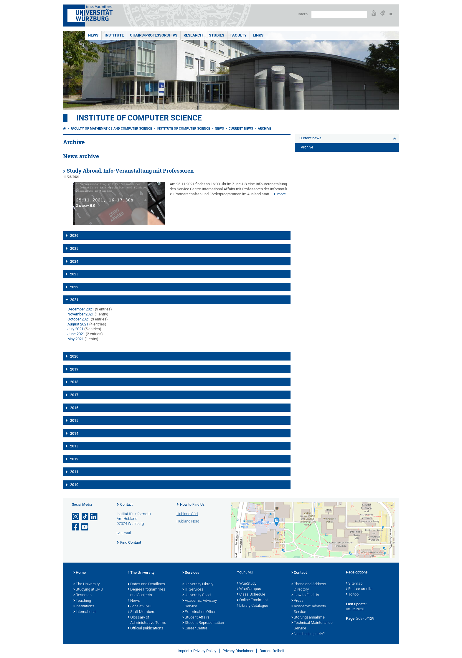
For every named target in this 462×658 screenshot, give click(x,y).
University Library (197, 584)
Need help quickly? (308, 634)
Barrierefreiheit (272, 651)
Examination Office (199, 612)
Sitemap (354, 583)
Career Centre (194, 628)
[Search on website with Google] (339, 14)
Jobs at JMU (139, 606)
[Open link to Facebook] (76, 527)
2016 (74, 408)
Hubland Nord (187, 521)
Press (297, 601)
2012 (74, 459)
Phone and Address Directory (308, 587)
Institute (114, 35)
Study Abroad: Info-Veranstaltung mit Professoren (130, 170)
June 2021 (76, 334)
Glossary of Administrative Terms (147, 620)
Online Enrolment (252, 600)
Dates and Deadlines (146, 584)
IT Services (192, 589)
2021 (74, 300)
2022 (74, 287)
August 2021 (77, 324)
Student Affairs (195, 617)
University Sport (196, 595)
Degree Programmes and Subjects (146, 592)
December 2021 (80, 309)
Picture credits (359, 589)
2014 (74, 433)
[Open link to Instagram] (76, 517)
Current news (241, 128)
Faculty (238, 35)
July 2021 (75, 329)
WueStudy (246, 583)
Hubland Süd (187, 514)
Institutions (83, 606)
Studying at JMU (88, 589)
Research (193, 35)
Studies (216, 35)
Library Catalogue (252, 606)
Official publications (145, 628)
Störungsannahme (308, 617)
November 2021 (80, 314)
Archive (264, 128)
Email (126, 533)
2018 (74, 382)
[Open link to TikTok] (85, 517)
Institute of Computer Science (139, 117)
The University (86, 584)
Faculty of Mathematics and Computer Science (111, 128)
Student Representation (203, 623)
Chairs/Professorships (153, 35)
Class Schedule (251, 594)
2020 (74, 356)
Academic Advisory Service (199, 603)
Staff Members (141, 612)
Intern (303, 14)
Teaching (82, 601)
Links (258, 35)
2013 (74, 446)
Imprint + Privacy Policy (197, 651)
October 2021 (78, 319)
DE (391, 14)
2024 (74, 261)
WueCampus (249, 589)
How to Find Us (192, 504)
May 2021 (75, 339)
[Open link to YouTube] (85, 527)
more (281, 194)
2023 (74, 274)
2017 (74, 395)
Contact (126, 504)
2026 (74, 236)
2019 (74, 369)
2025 (74, 249)
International (84, 612)
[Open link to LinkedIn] (94, 517)
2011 (74, 472)
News (93, 35)
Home (79, 573)
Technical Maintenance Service (312, 625)
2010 (74, 485)
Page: (350, 618)
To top (352, 594)
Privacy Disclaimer (237, 651)
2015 (74, 421)
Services (190, 573)
